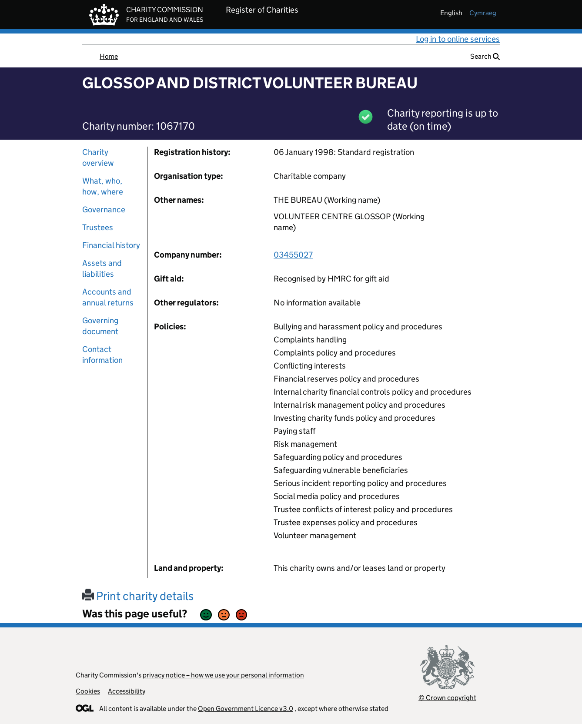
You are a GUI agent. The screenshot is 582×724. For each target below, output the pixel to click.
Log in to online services (458, 39)
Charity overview (98, 157)
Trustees (97, 227)
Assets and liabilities (102, 268)
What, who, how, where (102, 186)
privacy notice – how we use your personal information (223, 675)
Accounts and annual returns (108, 297)
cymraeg (482, 13)
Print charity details (138, 596)
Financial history (111, 245)
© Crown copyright (447, 698)
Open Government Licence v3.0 (245, 708)
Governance (103, 209)
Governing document (100, 325)
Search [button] (485, 56)
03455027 (293, 255)
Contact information (102, 354)
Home (109, 56)
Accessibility (126, 691)
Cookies (88, 691)
